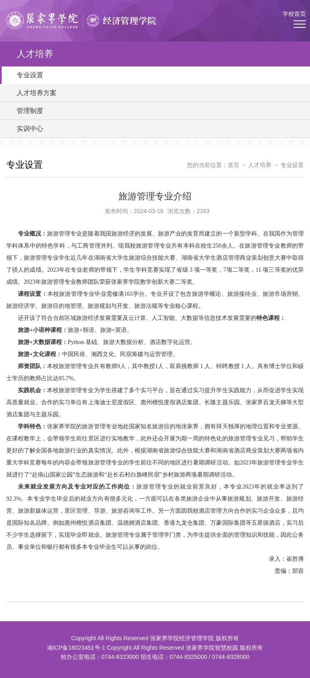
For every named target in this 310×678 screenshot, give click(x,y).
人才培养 (259, 165)
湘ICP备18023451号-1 (76, 647)
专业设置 (30, 75)
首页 (233, 165)
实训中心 (30, 128)
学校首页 (294, 13)
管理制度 (30, 110)
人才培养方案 (37, 92)
